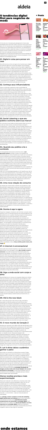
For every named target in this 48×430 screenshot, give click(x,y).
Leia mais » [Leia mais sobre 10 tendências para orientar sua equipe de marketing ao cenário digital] (45, 72)
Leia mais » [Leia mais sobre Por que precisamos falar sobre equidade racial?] (38, 31)
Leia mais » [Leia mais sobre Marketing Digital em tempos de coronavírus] (45, 31)
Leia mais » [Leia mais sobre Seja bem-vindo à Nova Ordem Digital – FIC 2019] (38, 49)
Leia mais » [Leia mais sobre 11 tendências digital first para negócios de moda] (38, 68)
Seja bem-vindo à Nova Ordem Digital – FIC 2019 (38, 43)
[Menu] (45, 3)
